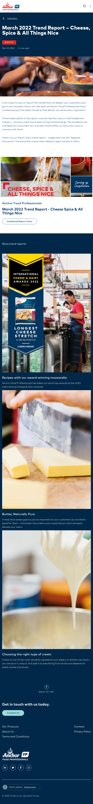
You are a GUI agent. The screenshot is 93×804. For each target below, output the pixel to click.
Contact (79, 726)
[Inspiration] (12, 18)
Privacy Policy (82, 731)
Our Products (10, 726)
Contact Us (13, 713)
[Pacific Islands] (3, 18)
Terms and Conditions (15, 736)
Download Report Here (19, 221)
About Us (8, 731)
